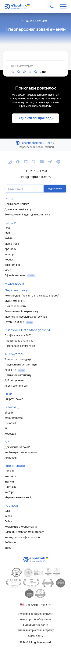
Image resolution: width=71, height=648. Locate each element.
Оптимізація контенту (18, 375)
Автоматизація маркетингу (21, 311)
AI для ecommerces (16, 385)
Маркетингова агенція (18, 497)
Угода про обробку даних (35, 619)
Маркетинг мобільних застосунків (26, 316)
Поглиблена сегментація (20, 346)
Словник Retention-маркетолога (24, 532)
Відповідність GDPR (35, 624)
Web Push (10, 238)
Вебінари (10, 542)
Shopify (9, 412)
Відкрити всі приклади (35, 118)
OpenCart (10, 423)
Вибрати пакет (14, 399)
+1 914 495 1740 (35, 170)
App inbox (10, 249)
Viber (8, 270)
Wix (7, 428)
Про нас (9, 471)
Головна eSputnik (31, 143)
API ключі (10, 457)
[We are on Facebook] (18, 162)
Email (8, 228)
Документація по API (17, 447)
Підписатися (55, 188)
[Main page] (17, 6)
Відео (8, 547)
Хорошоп (10, 433)
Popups (9, 259)
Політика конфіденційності (35, 613)
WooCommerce (14, 418)
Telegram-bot (12, 265)
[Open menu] (63, 6)
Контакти (10, 476)
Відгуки (9, 481)
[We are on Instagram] (10, 162)
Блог (49, 143)
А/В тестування (14, 380)
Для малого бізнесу (17, 204)
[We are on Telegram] (50, 162)
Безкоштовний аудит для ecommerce (27, 214)
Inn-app (9, 254)
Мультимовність (15, 301)
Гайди (8, 521)
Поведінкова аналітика (19, 340)
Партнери (10, 487)
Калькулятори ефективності (22, 537)
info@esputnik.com (35, 176)
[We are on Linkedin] (25, 162)
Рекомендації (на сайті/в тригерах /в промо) (32, 295)
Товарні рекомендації (18, 359)
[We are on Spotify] (58, 162)
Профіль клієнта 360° (18, 335)
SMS (7, 233)
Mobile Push (12, 243)
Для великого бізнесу (18, 209)
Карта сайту (35, 635)
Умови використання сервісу (35, 630)
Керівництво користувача (21, 452)
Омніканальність (15, 306)
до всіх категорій (36, 20)
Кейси (8, 516)
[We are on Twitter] (33, 162)
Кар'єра (9, 492)
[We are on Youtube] (42, 162)
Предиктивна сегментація (21, 364)
